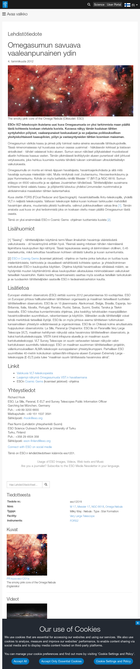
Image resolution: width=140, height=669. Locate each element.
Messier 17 (83, 506)
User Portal (114, 4)
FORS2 (74, 520)
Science (99, 4)
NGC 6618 (98, 506)
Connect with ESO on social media (30, 447)
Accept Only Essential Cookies (61, 661)
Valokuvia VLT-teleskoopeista (35, 373)
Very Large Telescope (82, 516)
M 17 (73, 506)
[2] (108, 220)
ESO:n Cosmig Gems (25, 258)
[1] (119, 205)
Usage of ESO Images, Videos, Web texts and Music (70, 461)
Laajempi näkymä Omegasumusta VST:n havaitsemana (52, 377)
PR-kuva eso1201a (18, 578)
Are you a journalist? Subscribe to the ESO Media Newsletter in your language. (70, 466)
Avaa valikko (15, 14)
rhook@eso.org (33, 418)
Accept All (20, 661)
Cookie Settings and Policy (113, 661)
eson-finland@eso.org (37, 441)
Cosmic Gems (34, 381)
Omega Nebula (113, 506)
